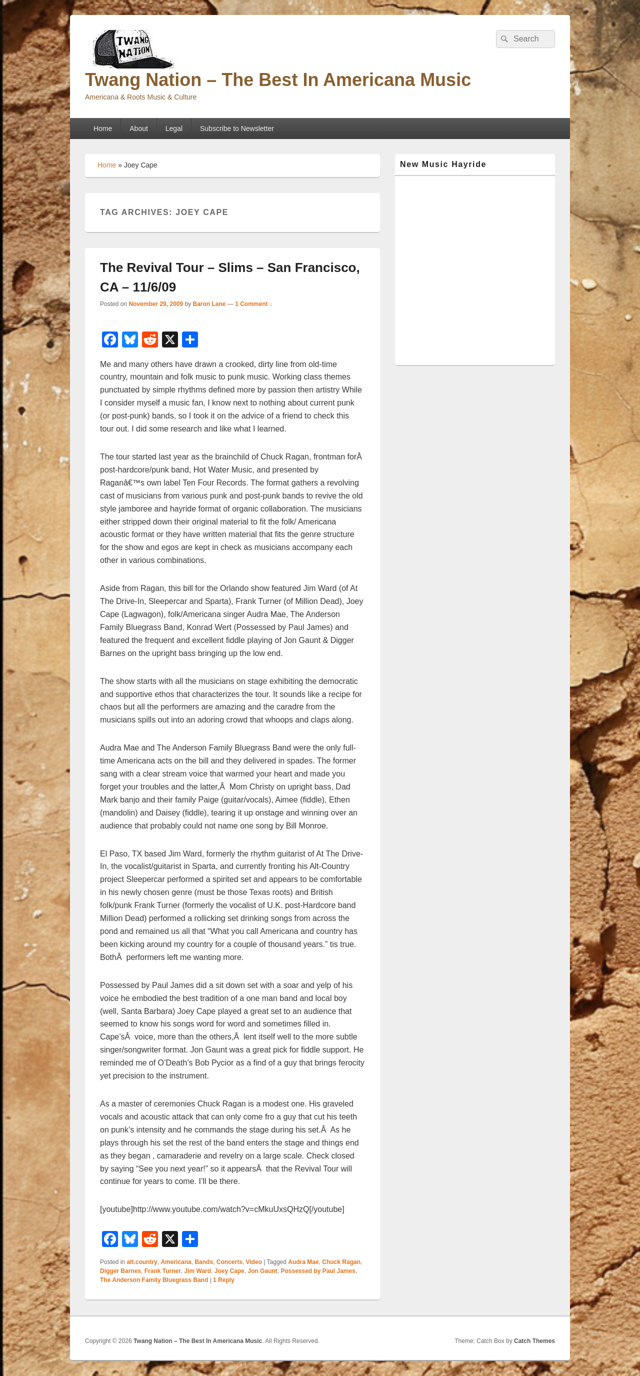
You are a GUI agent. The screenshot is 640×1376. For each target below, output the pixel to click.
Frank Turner (162, 1271)
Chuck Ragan (341, 1262)
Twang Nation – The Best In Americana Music (278, 80)
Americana (175, 1262)
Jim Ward (198, 1271)
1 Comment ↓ (253, 304)
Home (103, 128)
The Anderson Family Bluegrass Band (154, 1280)
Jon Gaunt (262, 1271)
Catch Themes (534, 1341)
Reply (223, 1280)
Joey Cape (229, 1271)
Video (254, 1262)
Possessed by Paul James (317, 1271)
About (139, 128)
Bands (203, 1262)
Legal (174, 128)
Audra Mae (303, 1262)
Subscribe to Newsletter (237, 128)
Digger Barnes (120, 1271)
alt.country (141, 1262)
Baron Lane (209, 304)
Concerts (229, 1262)
